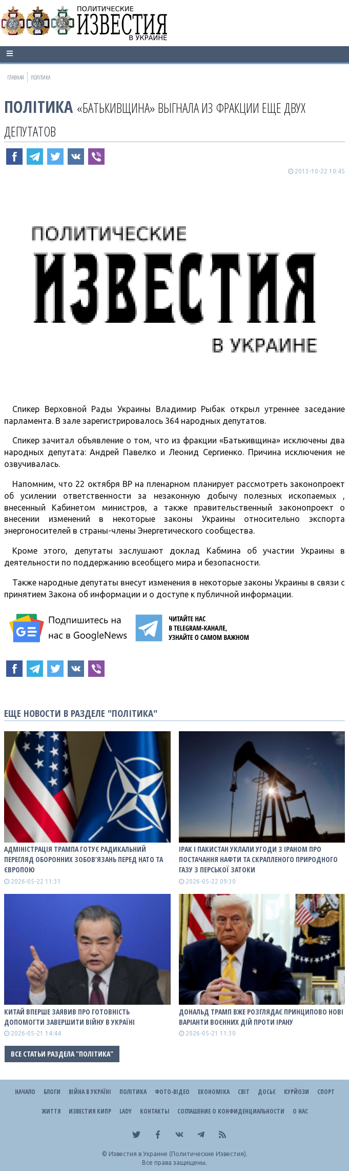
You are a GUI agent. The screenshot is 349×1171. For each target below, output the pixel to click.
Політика (38, 106)
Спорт (326, 1091)
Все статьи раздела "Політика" (62, 1054)
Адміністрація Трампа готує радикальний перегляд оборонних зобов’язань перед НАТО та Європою (83, 859)
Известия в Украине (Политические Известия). (178, 1153)
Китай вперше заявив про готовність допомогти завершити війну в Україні (69, 1017)
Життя (51, 1111)
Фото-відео (172, 1091)
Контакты (154, 1111)
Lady (125, 1111)
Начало (25, 1091)
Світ (244, 1091)
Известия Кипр (90, 1111)
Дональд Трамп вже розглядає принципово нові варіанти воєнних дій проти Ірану (261, 1017)
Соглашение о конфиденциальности (230, 1111)
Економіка (214, 1091)
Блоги (52, 1091)
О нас (300, 1111)
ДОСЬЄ (267, 1091)
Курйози (296, 1091)
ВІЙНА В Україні (90, 1091)
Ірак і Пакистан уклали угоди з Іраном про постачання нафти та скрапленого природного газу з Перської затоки (258, 859)
